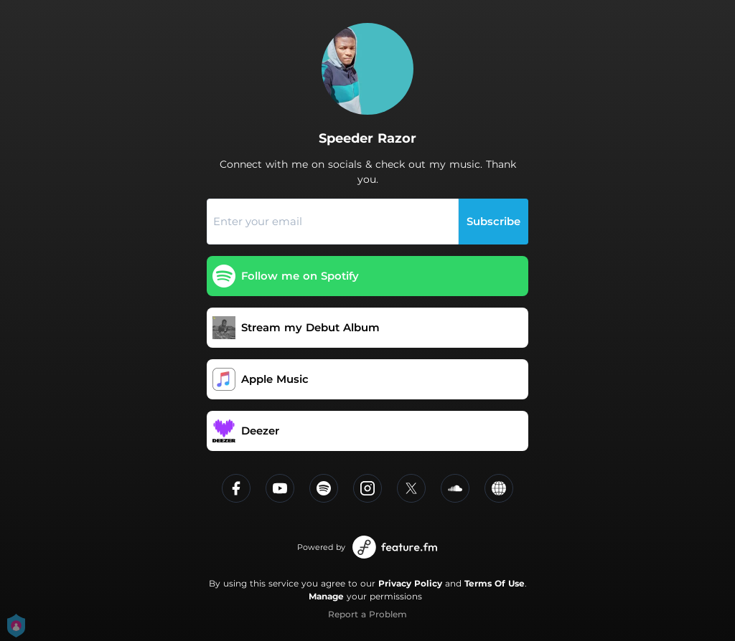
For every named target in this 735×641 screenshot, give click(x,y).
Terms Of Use (494, 583)
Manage (326, 596)
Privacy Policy (410, 583)
